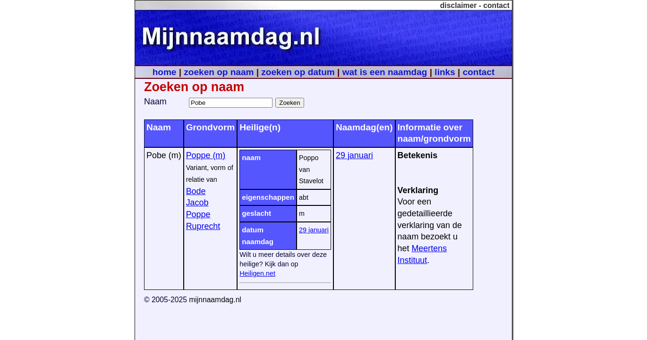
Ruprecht (203, 226)
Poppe (198, 214)
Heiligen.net (257, 273)
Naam (155, 101)
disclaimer (458, 5)
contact (496, 5)
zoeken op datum (297, 72)
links (444, 72)
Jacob (197, 202)
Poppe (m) (206, 155)
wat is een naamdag (384, 72)
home (165, 72)
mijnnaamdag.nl (215, 300)
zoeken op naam (219, 72)
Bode (196, 191)
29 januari (314, 230)
